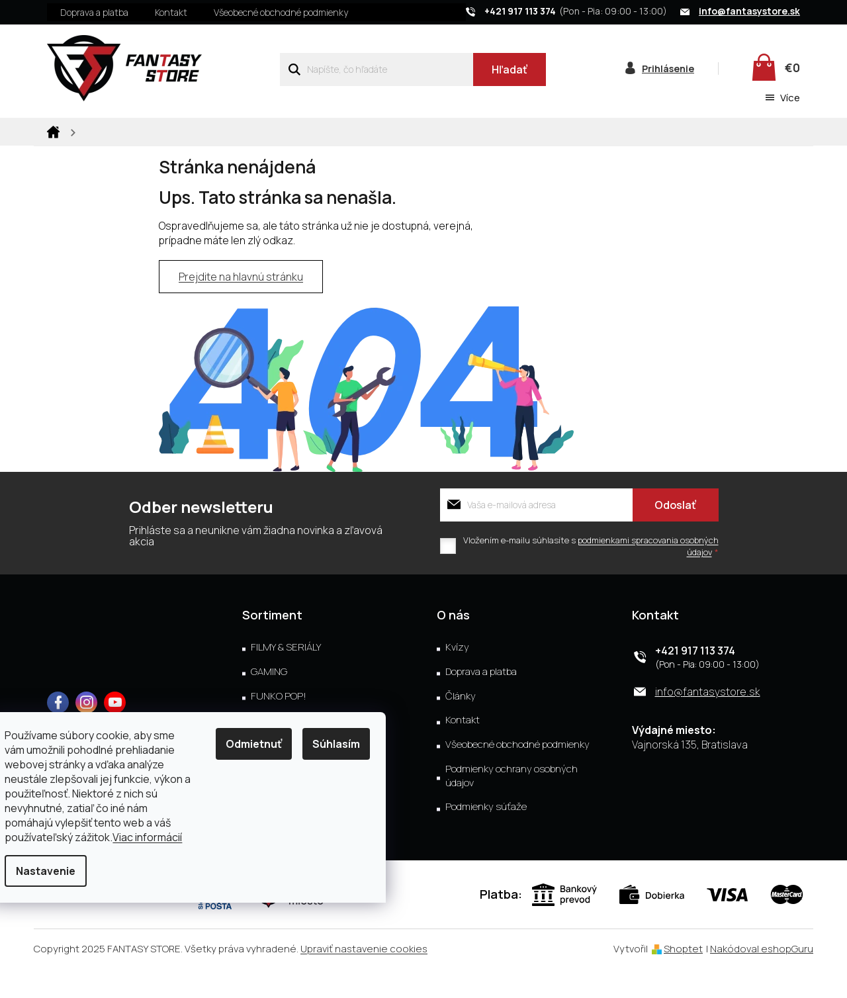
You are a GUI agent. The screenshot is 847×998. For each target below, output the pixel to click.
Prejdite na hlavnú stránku (241, 306)
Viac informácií (162, 837)
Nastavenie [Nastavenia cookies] (60, 871)
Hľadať (509, 69)
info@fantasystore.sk (707, 720)
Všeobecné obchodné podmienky (281, 12)
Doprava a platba (94, 12)
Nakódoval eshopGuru (761, 978)
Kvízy (457, 676)
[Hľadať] (412, 69)
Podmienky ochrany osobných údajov (511, 805)
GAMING (269, 700)
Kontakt (171, 12)
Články (460, 725)
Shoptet (683, 978)
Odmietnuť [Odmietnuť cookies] (268, 744)
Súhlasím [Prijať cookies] (351, 744)
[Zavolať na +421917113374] (573, 11)
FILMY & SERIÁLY (286, 676)
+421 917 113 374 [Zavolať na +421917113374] (695, 679)
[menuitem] (84, 130)
